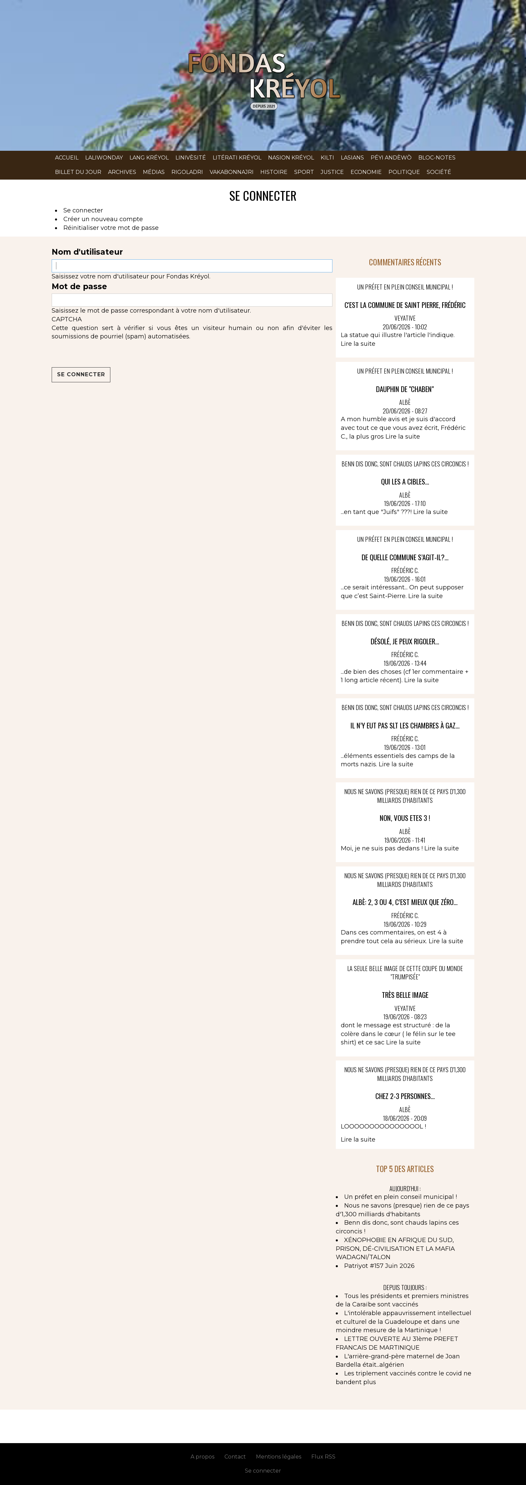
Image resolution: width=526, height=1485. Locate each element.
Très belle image (405, 994)
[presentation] (103, 354)
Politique (404, 172)
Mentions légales (278, 1457)
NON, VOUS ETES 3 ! (405, 818)
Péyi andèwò (391, 157)
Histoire (273, 172)
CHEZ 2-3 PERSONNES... (405, 1096)
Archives (122, 172)
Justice (332, 172)
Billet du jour (78, 172)
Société (439, 172)
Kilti (327, 157)
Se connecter (83, 210)
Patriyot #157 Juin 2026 (379, 1266)
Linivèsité (190, 157)
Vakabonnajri (232, 172)
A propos (202, 1457)
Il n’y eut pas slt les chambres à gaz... (405, 725)
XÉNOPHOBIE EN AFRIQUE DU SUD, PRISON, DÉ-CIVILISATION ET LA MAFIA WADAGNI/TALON (395, 1248)
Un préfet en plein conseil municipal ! (400, 1197)
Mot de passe (79, 286)
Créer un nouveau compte (103, 219)
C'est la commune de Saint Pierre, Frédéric (405, 305)
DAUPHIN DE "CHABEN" (405, 389)
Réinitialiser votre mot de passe (111, 228)
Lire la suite (358, 343)
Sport (304, 172)
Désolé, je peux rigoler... (405, 641)
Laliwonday (104, 157)
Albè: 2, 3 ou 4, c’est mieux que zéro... (405, 902)
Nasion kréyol (291, 157)
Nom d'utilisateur (87, 252)
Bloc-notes (437, 157)
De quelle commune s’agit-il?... (405, 557)
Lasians (352, 157)
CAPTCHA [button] (67, 319)
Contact (235, 1457)
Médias (154, 172)
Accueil (66, 157)
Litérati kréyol (237, 157)
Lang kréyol (149, 157)
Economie (366, 172)
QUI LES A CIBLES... (405, 481)
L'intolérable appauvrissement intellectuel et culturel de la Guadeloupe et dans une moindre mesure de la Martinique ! (403, 1321)
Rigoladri (187, 172)
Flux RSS (323, 1457)
